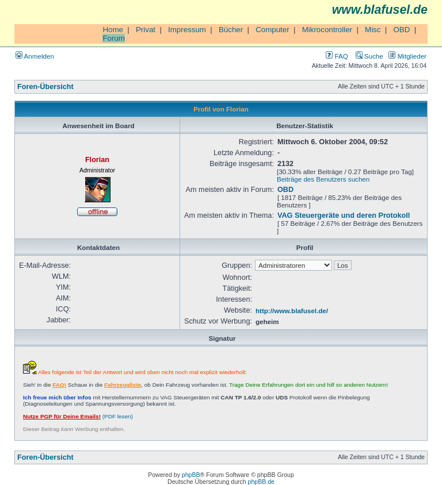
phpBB (191, 474)
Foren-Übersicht (45, 87)
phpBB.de (261, 481)
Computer (272, 29)
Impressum (187, 29)
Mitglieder (407, 56)
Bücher (231, 29)
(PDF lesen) (78, 416)
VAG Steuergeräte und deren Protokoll (343, 215)
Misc (372, 29)
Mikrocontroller (327, 29)
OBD (401, 29)
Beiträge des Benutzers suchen (323, 179)
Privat (145, 29)
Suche (369, 56)
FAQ (337, 56)
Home (112, 29)
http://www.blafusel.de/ (292, 310)
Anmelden (35, 56)
